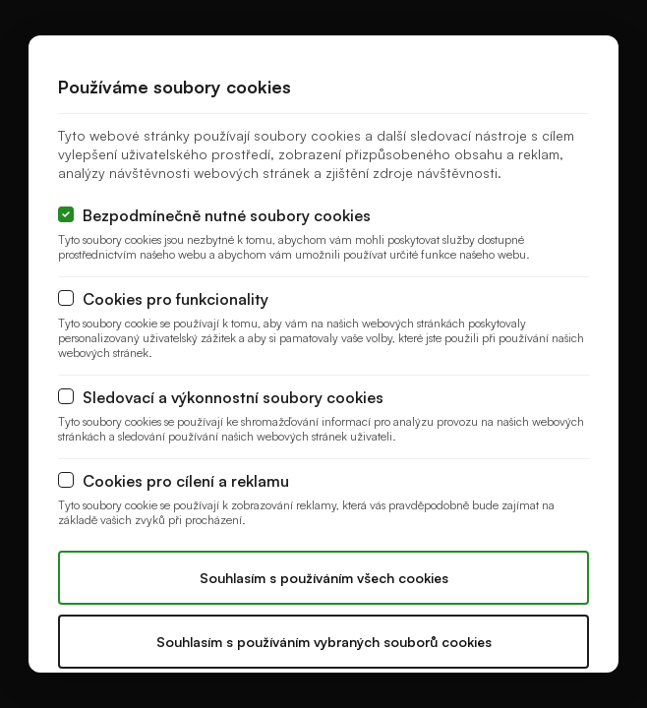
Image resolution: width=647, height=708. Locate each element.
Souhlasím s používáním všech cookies (324, 577)
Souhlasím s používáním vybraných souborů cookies (324, 641)
